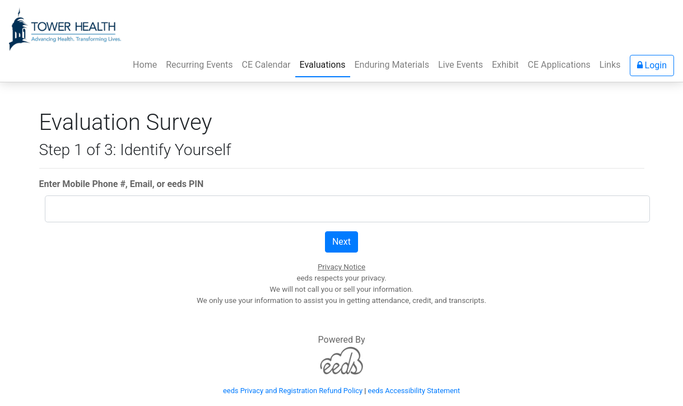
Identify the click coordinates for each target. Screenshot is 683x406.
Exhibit (505, 64)
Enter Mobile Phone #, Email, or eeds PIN (121, 184)
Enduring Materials (392, 64)
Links (610, 64)
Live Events (460, 64)
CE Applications (559, 64)
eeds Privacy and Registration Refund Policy (293, 390)
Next (341, 241)
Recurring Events (199, 64)
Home (147, 64)
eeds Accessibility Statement (414, 390)
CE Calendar (266, 64)
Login (652, 65)
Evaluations (323, 64)
